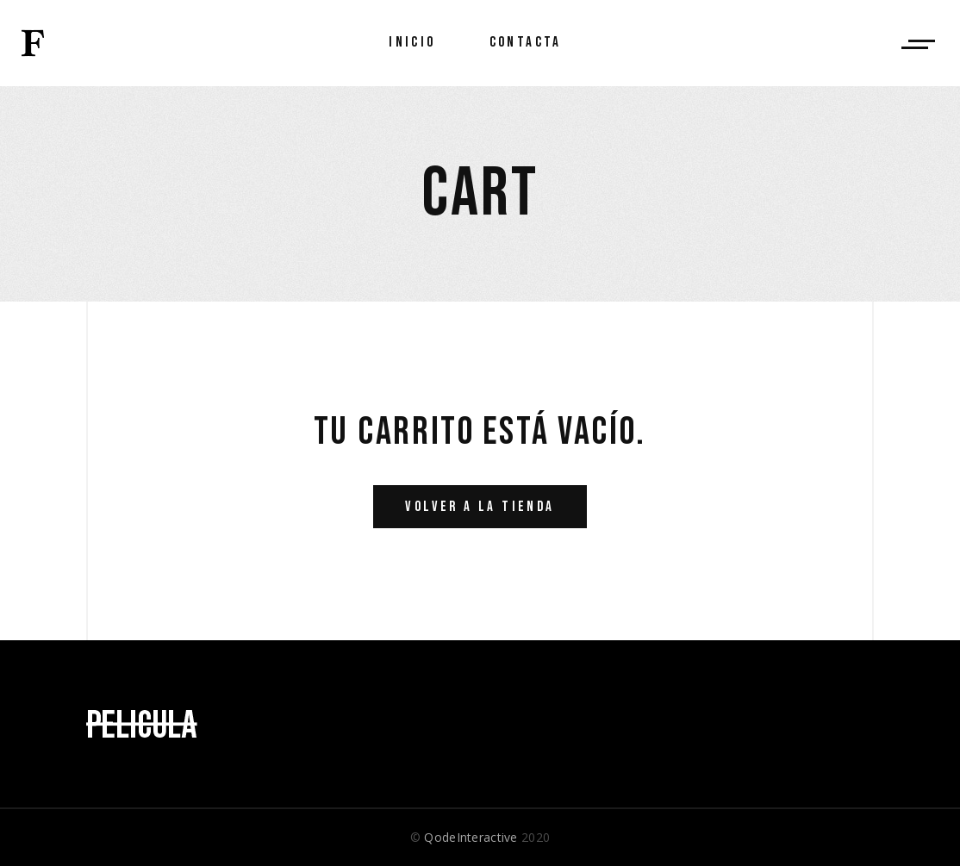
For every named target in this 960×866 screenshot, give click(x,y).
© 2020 (480, 837)
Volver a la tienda (479, 506)
